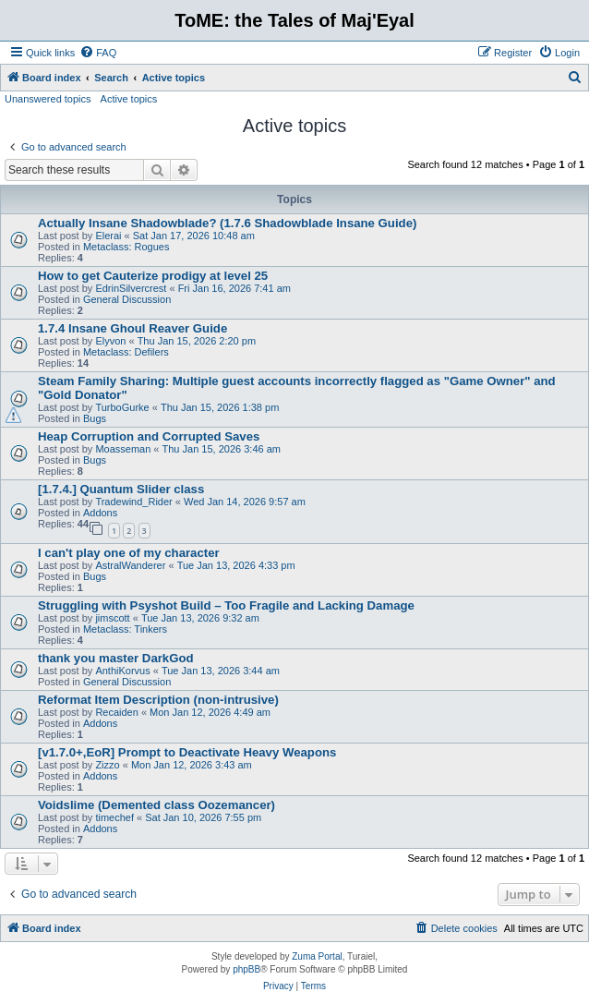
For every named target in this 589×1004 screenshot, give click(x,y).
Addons (100, 512)
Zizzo (107, 764)
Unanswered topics (48, 98)
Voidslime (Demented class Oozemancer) (156, 805)
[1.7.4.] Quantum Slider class (121, 489)
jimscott (112, 617)
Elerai (108, 235)
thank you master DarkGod (116, 658)
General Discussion (127, 299)
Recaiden (116, 712)
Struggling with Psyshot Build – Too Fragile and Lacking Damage (226, 605)
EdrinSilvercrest (130, 288)
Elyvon (110, 340)
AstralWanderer (130, 565)
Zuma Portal (317, 956)
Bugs (94, 418)
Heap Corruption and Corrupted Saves (148, 436)
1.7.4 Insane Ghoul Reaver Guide (132, 328)
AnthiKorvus (122, 670)
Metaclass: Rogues (126, 246)
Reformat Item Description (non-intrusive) (158, 700)
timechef (114, 817)
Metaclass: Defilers (126, 351)
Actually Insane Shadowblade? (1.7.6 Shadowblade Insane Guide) (227, 223)
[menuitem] (97, 53)
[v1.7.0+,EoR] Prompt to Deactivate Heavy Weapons (187, 752)
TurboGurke (122, 407)
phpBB (246, 969)
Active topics (129, 98)
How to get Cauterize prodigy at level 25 (153, 276)
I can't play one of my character (129, 553)
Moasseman (122, 448)
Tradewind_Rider (133, 501)
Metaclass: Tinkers (125, 629)
